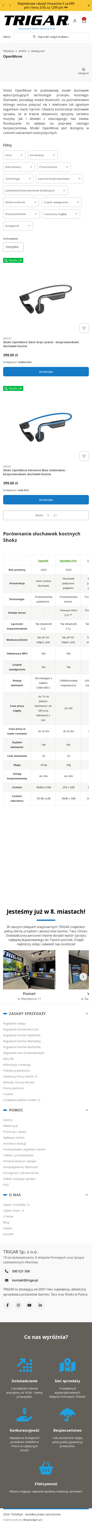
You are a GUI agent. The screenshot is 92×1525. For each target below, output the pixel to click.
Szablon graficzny (22, 1519)
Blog (6, 1222)
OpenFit (43, 560)
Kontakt (8, 1234)
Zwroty (7, 1120)
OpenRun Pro (68, 560)
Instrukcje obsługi (14, 1143)
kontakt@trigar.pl (25, 1280)
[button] (89, 6)
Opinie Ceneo (12, 1210)
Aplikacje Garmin (13, 1137)
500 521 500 (21, 1271)
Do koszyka (46, 371)
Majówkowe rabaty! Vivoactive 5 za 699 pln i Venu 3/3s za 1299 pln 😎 (46, 5)
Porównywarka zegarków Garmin (24, 1149)
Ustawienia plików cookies (20, 1100)
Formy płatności (13, 1088)
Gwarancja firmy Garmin (19, 1076)
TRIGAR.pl (8, 51)
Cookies (8, 1094)
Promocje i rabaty (14, 1132)
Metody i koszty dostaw (18, 1082)
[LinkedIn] (40, 1305)
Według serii (38, 51)
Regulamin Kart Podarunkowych (23, 1053)
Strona (39, 515)
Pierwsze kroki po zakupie (19, 1161)
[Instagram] (18, 1305)
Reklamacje (10, 1126)
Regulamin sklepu (14, 1023)
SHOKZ (22, 51)
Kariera (7, 1228)
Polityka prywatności (16, 1070)
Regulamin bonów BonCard (21, 1029)
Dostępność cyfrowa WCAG (21, 1173)
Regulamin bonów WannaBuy (22, 1041)
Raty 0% (8, 1059)
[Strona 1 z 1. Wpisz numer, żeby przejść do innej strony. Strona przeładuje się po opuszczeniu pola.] (48, 515)
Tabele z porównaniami (18, 1155)
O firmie (8, 1216)
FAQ (6, 1185)
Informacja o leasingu (17, 1064)
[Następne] (83, 977)
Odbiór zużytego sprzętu (19, 1179)
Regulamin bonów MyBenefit (22, 1035)
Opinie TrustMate (15, 1205)
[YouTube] (29, 1305)
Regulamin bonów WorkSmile (22, 1047)
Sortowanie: (10, 238)
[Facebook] (7, 1305)
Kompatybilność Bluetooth (20, 1167)
